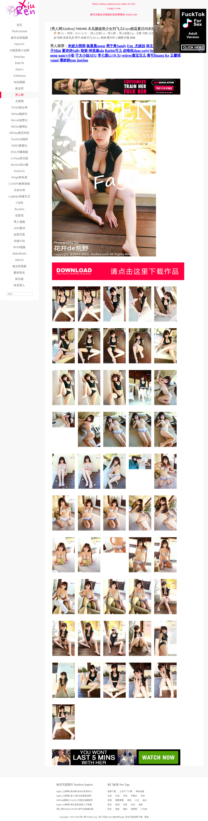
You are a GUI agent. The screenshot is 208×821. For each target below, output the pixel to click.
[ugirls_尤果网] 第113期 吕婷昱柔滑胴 (73, 796)
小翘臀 (119, 37)
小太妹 (144, 809)
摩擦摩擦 (119, 800)
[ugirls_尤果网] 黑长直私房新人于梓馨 (74, 804)
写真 (125, 804)
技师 (110, 800)
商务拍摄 (140, 791)
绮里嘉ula (96, 51)
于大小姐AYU (86, 55)
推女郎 (116, 817)
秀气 (77, 37)
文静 (139, 33)
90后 (133, 804)
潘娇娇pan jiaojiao (74, 60)
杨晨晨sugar (95, 46)
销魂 (132, 37)
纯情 (59, 37)
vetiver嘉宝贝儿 (133, 55)
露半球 (111, 37)
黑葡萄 (134, 809)
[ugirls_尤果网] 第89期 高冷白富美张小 (74, 791)
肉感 (83, 37)
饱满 (117, 804)
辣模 (103, 37)
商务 (129, 800)
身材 (141, 804)
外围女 (134, 796)
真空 (110, 804)
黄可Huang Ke (158, 55)
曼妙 (125, 809)
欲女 (110, 809)
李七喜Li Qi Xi (109, 55)
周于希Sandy (116, 46)
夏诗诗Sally (71, 51)
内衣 (143, 796)
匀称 (145, 33)
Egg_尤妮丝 (136, 46)
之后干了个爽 (126, 791)
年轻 (125, 796)
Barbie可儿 (113, 51)
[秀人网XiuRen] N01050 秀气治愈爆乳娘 (74, 809)
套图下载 (112, 791)
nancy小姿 (66, 55)
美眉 (65, 37)
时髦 (126, 37)
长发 (110, 796)
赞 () (59, 33)
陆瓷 (84, 51)
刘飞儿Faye (93, 37)
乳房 (71, 37)
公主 (151, 33)
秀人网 (112, 33)
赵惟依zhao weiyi (136, 51)
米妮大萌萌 (76, 46)
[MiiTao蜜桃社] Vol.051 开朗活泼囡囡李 (74, 800)
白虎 (117, 796)
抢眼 (117, 809)
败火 (145, 800)
